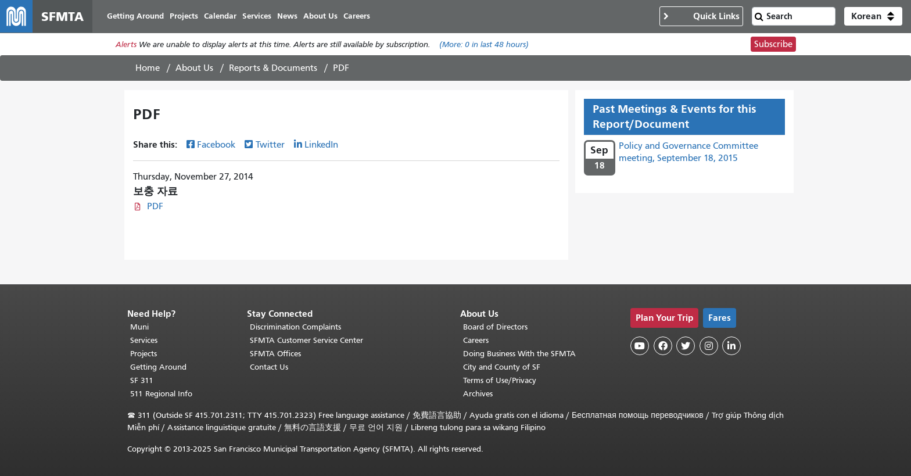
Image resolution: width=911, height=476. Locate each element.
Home (147, 68)
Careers (476, 340)
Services (143, 340)
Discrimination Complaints (295, 327)
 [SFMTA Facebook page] (663, 345)
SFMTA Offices (275, 354)
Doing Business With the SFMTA (519, 354)
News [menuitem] (287, 16)
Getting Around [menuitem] (135, 16)
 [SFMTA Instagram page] (709, 345)
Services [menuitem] (256, 16)
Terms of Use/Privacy (499, 380)
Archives (478, 394)
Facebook (216, 144)
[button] (873, 16)
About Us (194, 68)
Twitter (270, 144)
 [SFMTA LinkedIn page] (731, 345)
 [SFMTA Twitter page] (685, 345)
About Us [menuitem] (320, 16)
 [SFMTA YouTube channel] (639, 345)
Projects (143, 354)
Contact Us (269, 367)
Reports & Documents (273, 68)
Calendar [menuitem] (220, 16)
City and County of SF (501, 367)
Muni (139, 327)
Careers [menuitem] (356, 16)
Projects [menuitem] (184, 16)
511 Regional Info (161, 394)
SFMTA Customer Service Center (306, 340)
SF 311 (141, 380)
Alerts (126, 44)
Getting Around (158, 367)
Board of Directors (495, 327)
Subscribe (773, 44)
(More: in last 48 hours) (484, 44)
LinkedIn (321, 144)
